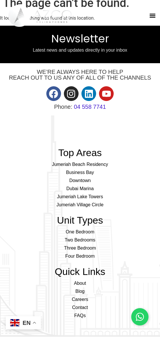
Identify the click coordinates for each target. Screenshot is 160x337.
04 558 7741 (90, 107)
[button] (152, 15)
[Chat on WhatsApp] (139, 316)
